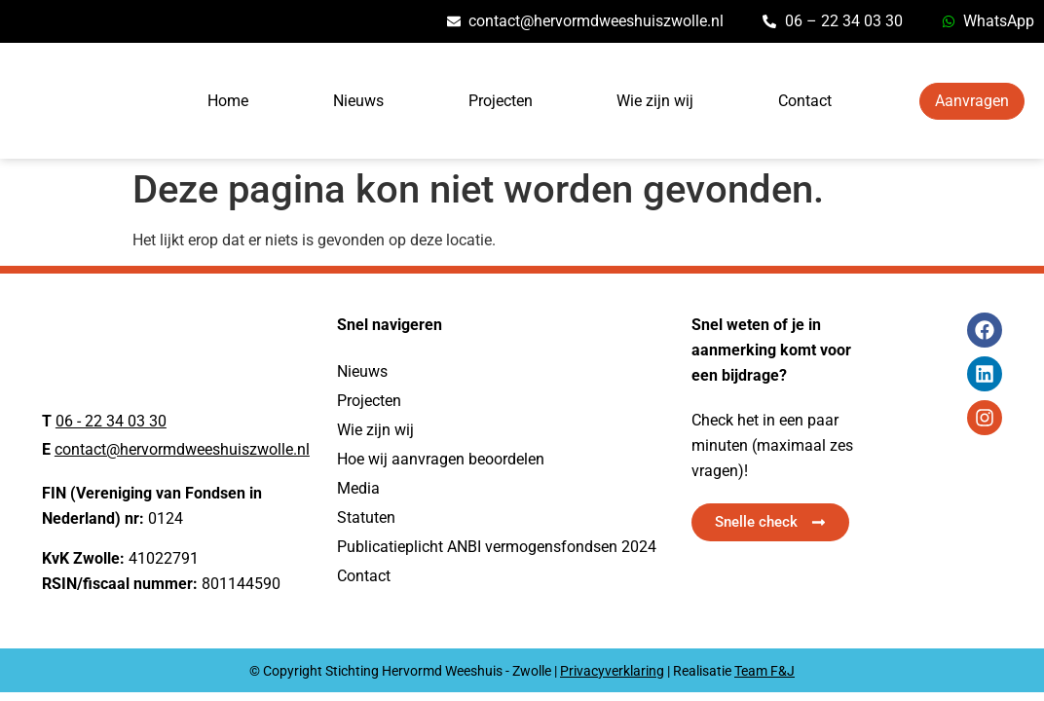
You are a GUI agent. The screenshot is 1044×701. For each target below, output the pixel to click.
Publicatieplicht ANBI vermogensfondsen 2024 (496, 546)
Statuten (366, 517)
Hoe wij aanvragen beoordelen (440, 459)
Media (358, 488)
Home (227, 101)
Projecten (500, 101)
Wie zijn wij (654, 101)
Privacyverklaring (612, 671)
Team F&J (764, 671)
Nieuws (358, 101)
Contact (805, 101)
